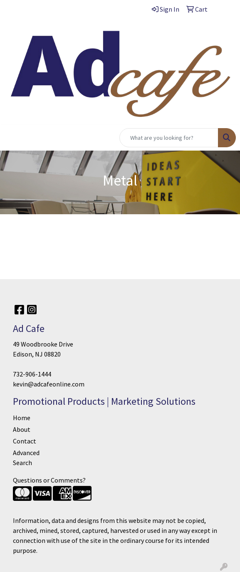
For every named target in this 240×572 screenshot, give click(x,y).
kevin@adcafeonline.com (48, 384)
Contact (24, 441)
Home (21, 418)
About (21, 429)
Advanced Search (26, 457)
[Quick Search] (168, 137)
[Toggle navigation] (13, 138)
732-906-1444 (32, 374)
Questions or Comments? (49, 480)
